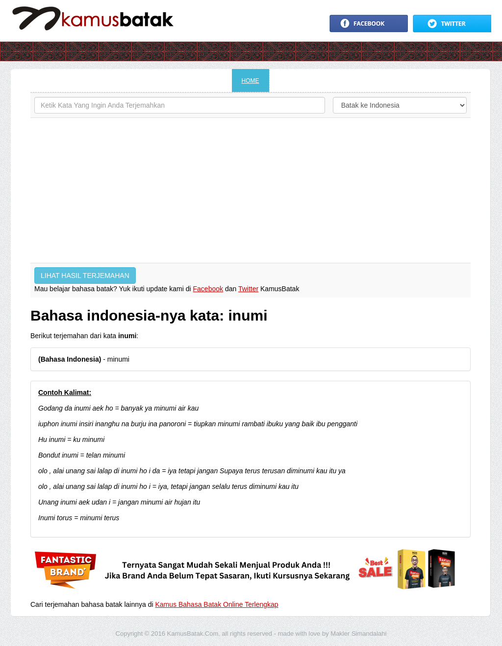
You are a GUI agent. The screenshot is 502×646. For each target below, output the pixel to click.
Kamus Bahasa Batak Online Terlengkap (216, 604)
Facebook (208, 289)
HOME (250, 80)
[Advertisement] (250, 190)
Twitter (248, 289)
